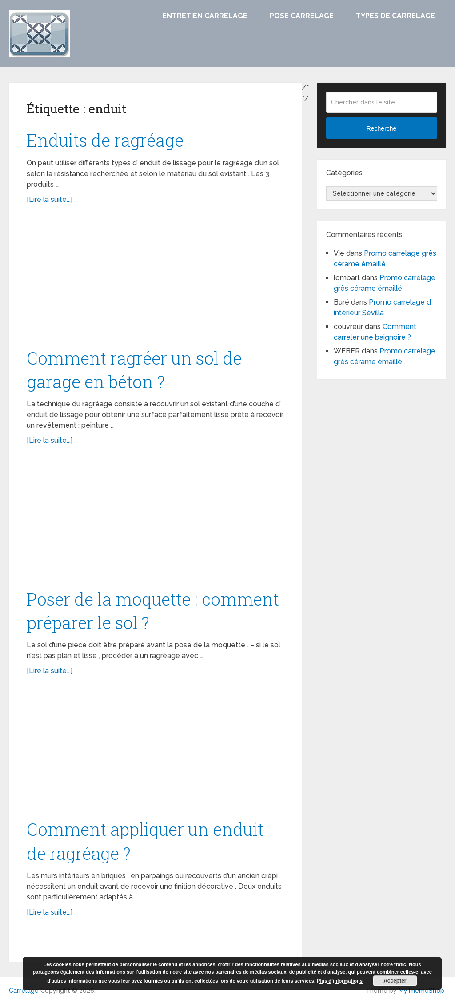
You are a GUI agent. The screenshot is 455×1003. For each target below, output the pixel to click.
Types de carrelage (395, 16)
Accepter (394, 981)
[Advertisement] (155, 280)
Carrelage (24, 990)
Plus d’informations (340, 980)
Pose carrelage (302, 16)
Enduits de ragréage (105, 140)
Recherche (382, 128)
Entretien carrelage (204, 16)
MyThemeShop (421, 990)
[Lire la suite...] (49, 199)
